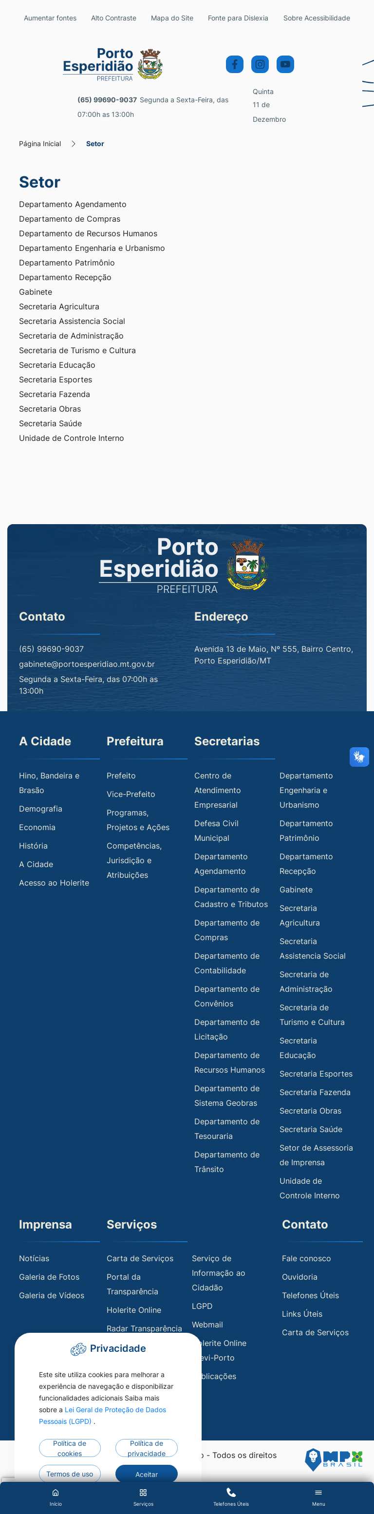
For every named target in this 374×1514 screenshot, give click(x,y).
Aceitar (146, 1474)
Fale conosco (306, 1259)
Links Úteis (302, 1314)
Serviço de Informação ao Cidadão (218, 1273)
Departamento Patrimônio (67, 263)
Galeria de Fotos (49, 1277)
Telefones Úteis (310, 1296)
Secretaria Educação (57, 365)
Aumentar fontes (52, 18)
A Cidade (36, 864)
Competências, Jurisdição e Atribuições (134, 860)
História (33, 846)
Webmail (207, 1325)
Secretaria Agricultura (59, 307)
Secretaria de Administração (71, 336)
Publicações (214, 1377)
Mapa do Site (183, 18)
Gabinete (35, 292)
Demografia (40, 809)
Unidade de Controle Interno (71, 438)
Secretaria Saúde (50, 424)
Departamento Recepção (65, 278)
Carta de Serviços (140, 1259)
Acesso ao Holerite (54, 883)
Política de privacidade (147, 1448)
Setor (95, 144)
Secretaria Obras (50, 409)
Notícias (34, 1259)
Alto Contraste (120, 18)
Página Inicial (40, 144)
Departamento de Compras (69, 219)
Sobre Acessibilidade (321, 18)
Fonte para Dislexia (249, 18)
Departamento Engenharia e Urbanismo (92, 248)
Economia (37, 827)
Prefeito (121, 775)
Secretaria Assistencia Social (72, 321)
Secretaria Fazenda (54, 394)
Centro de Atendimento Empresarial (217, 790)
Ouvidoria (300, 1277)
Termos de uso (69, 1474)
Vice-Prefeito (131, 794)
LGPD (202, 1306)
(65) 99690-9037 (107, 100)
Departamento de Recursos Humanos (88, 234)
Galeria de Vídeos (51, 1296)
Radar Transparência (144, 1329)
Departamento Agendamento (73, 204)
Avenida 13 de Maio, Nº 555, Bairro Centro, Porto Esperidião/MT (273, 655)
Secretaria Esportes (55, 380)
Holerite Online (134, 1310)
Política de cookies (69, 1448)
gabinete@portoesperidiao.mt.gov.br (87, 664)
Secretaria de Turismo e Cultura (77, 351)
